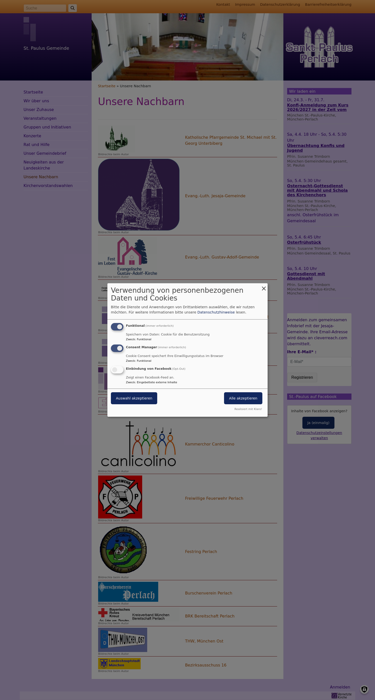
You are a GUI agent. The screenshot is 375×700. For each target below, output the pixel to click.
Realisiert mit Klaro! (248, 409)
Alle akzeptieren (243, 398)
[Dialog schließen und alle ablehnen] (264, 286)
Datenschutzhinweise (216, 312)
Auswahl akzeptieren (134, 398)
